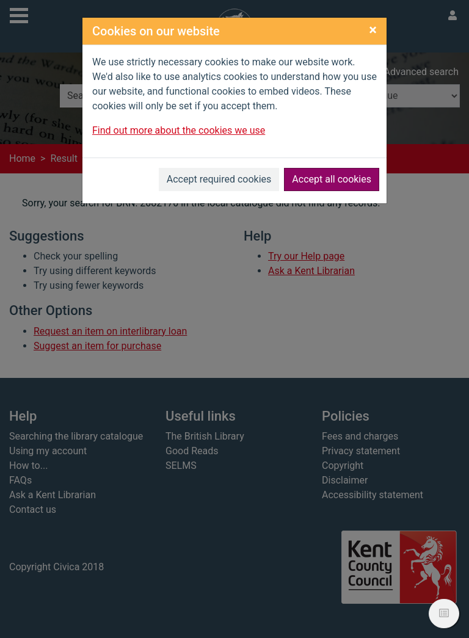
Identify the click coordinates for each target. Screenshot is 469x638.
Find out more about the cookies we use (178, 130)
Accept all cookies (331, 179)
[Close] (373, 30)
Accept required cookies (219, 179)
